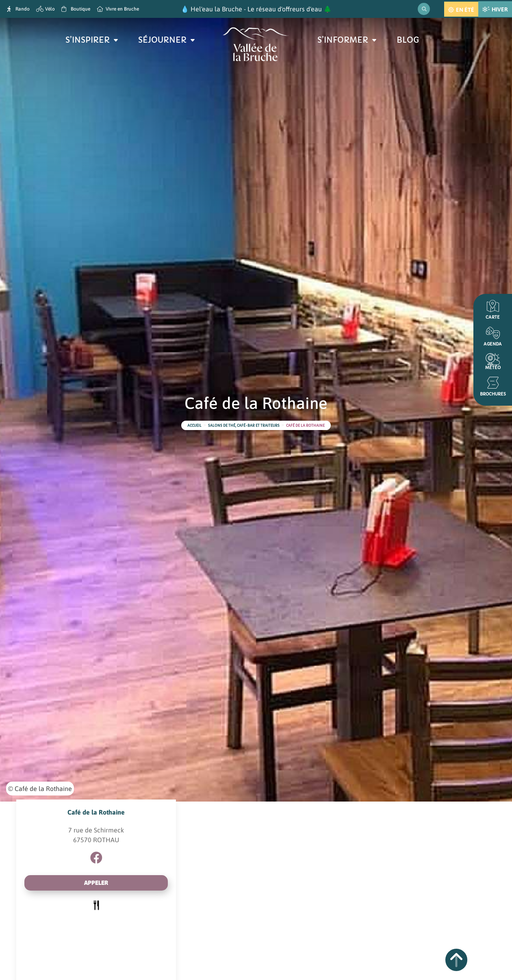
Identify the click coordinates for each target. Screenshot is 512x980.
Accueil (194, 426)
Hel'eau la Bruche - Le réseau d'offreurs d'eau (256, 9)
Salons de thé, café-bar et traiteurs (244, 426)
